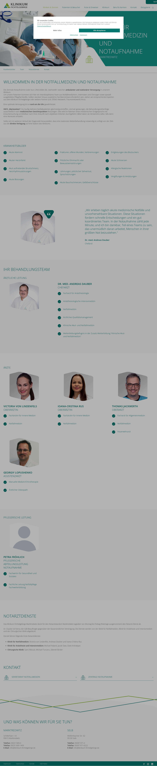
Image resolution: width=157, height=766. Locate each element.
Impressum (83, 35)
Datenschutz (74, 35)
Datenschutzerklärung (44, 26)
